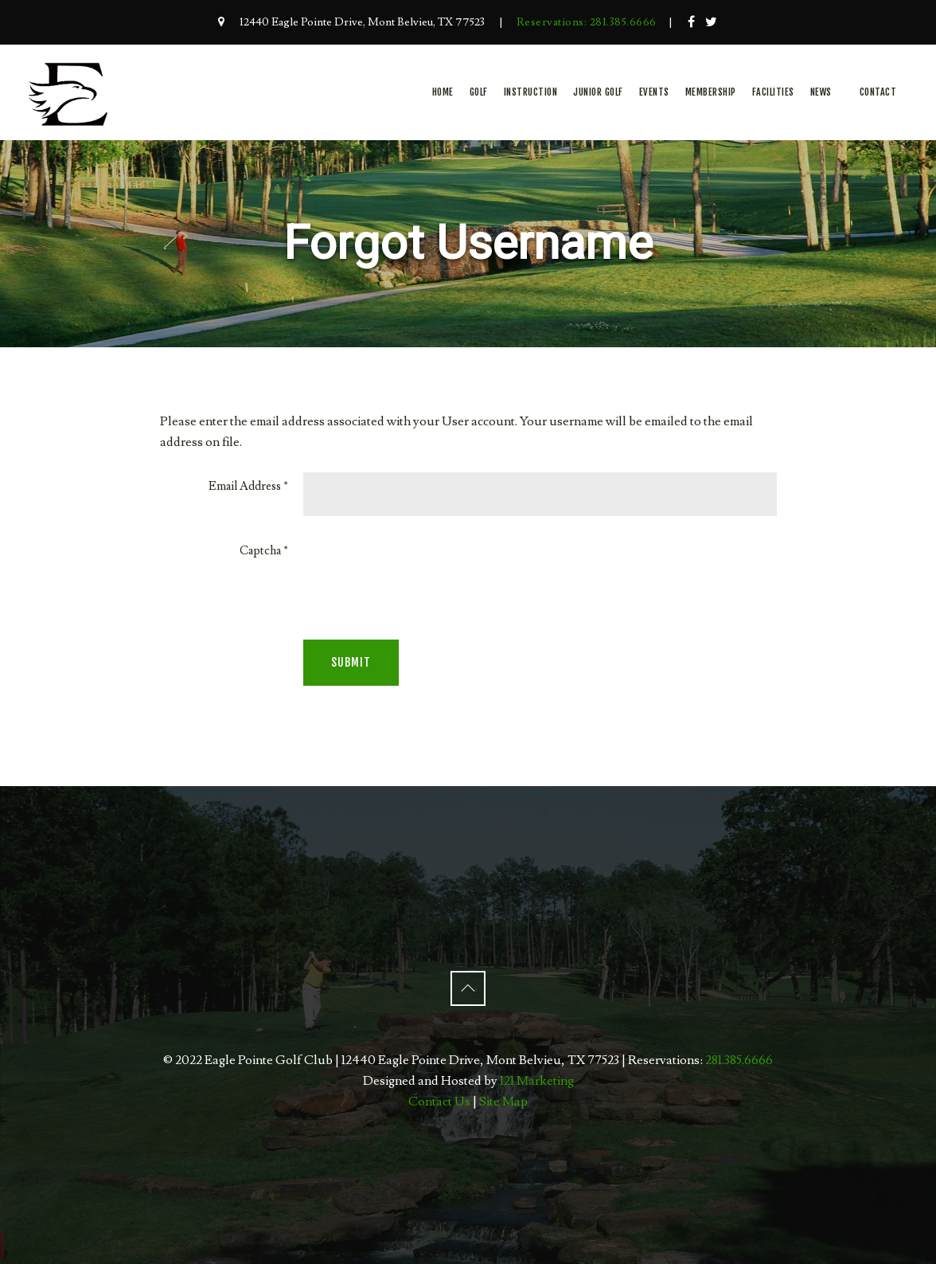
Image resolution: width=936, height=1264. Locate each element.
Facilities (773, 92)
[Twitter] (711, 21)
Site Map (503, 1101)
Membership (710, 92)
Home (443, 92)
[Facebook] (692, 21)
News (821, 92)
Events (654, 92)
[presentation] (424, 568)
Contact (878, 92)
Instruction (531, 92)
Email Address (248, 486)
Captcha (263, 550)
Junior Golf (598, 92)
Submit (351, 662)
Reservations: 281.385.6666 (587, 22)
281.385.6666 (739, 1060)
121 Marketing (537, 1081)
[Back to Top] (468, 988)
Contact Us (439, 1101)
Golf (479, 92)
